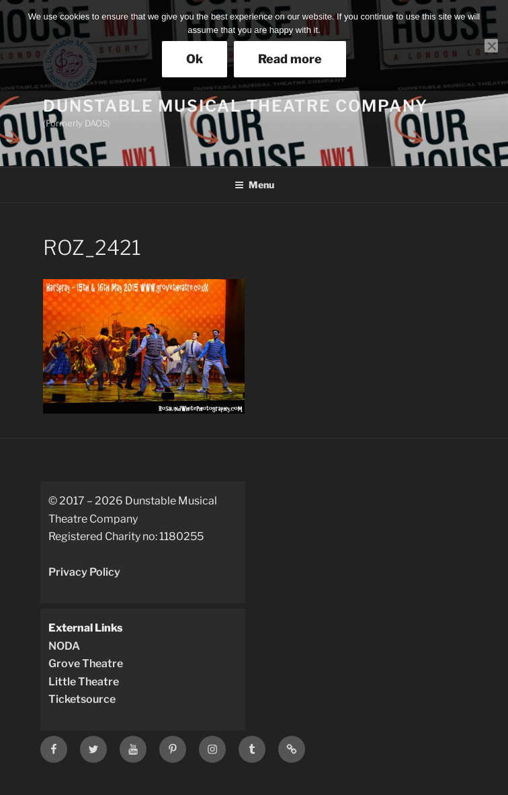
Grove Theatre (85, 663)
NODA (64, 646)
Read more (290, 59)
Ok (194, 59)
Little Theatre (83, 681)
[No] (491, 45)
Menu (254, 184)
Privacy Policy (84, 572)
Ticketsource (82, 699)
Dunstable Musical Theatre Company (235, 106)
